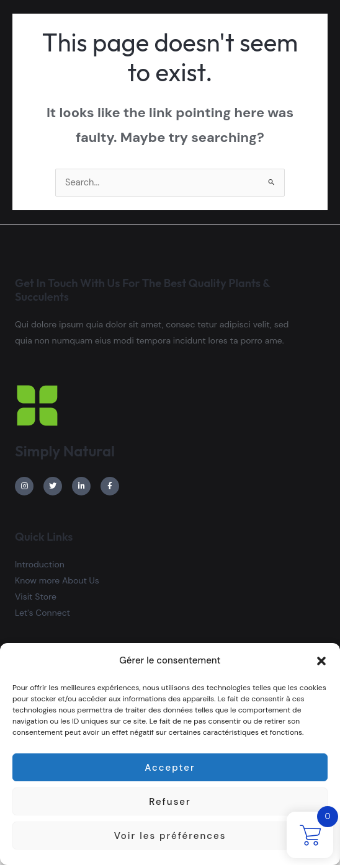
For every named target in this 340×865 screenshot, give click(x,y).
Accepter (170, 767)
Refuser (169, 802)
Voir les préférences (170, 836)
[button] (321, 661)
